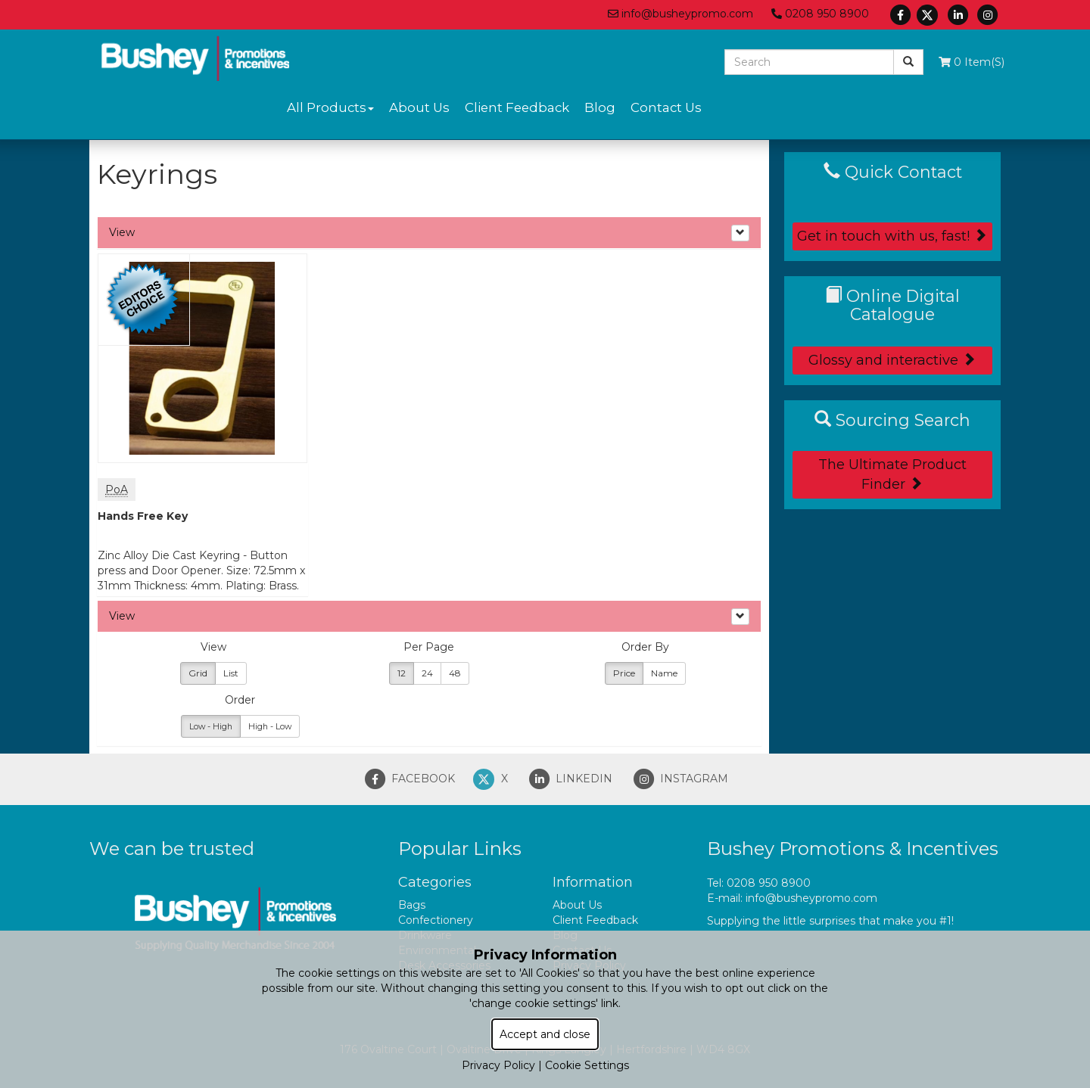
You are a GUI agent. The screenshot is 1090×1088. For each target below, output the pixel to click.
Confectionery (435, 920)
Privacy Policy (498, 1065)
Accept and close (545, 1034)
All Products (330, 107)
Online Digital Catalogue (892, 305)
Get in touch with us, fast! (892, 236)
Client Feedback (517, 107)
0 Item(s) (971, 62)
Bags (411, 905)
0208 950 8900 (820, 13)
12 (401, 673)
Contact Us (666, 107)
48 (455, 673)
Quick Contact (893, 172)
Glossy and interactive (892, 360)
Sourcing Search (892, 420)
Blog (599, 107)
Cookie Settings (587, 1065)
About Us (419, 107)
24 (427, 673)
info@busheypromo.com (680, 13)
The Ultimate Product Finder (892, 474)
